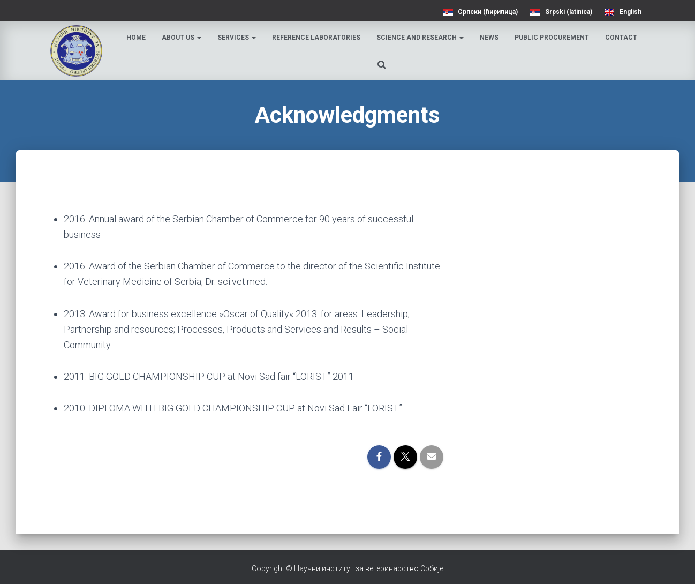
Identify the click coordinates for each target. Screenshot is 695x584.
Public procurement (552, 37)
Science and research (420, 37)
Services (236, 37)
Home (136, 37)
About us (181, 37)
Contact (621, 37)
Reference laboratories (316, 37)
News (489, 37)
